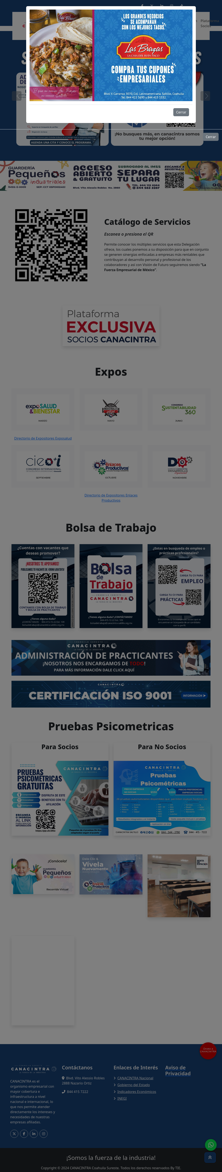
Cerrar (181, 112)
